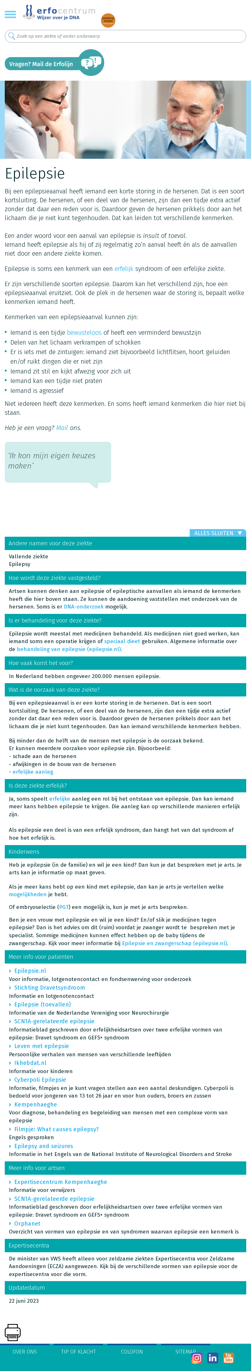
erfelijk (124, 268)
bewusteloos (84, 332)
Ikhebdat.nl (30, 1062)
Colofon (132, 1351)
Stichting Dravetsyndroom (49, 987)
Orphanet (27, 1223)
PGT (64, 907)
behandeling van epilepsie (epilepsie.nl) (69, 649)
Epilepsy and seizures (43, 1146)
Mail (62, 428)
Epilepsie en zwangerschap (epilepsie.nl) (174, 943)
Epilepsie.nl (30, 970)
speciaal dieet (122, 641)
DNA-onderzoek (84, 606)
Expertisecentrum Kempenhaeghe (60, 1182)
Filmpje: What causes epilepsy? (56, 1129)
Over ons (25, 1351)
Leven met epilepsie (41, 1046)
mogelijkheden (28, 894)
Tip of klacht (78, 1351)
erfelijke (60, 799)
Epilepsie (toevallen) (42, 1004)
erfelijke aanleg (33, 772)
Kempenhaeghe (35, 1104)
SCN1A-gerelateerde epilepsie (54, 1021)
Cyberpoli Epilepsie (40, 1079)
